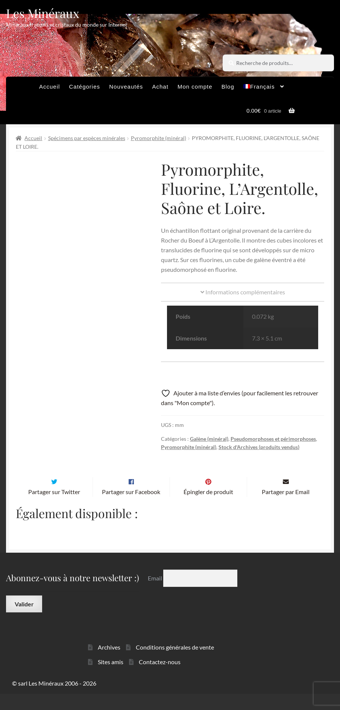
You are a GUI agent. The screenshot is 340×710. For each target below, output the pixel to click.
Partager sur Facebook (131, 507)
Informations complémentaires (242, 291)
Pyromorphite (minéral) (158, 138)
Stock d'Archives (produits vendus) (259, 447)
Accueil (49, 86)
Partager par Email (286, 507)
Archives (109, 662)
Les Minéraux (42, 13)
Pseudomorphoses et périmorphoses (273, 439)
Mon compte (195, 86)
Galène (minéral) (209, 439)
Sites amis (110, 677)
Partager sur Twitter (54, 507)
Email (155, 593)
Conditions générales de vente (175, 662)
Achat (160, 86)
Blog (228, 86)
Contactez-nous (160, 677)
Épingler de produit (208, 507)
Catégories (84, 86)
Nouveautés (126, 86)
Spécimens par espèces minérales (86, 138)
